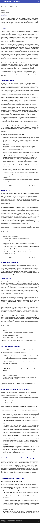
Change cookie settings (19, 520)
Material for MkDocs (7, 521)
